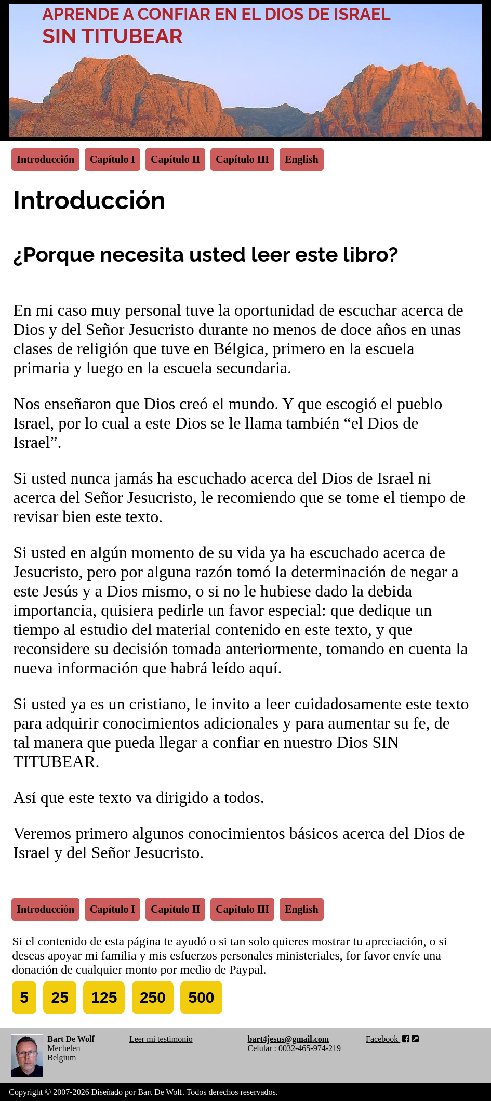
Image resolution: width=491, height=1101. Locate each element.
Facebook (392, 1038)
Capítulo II (175, 159)
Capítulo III (242, 159)
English (301, 159)
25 (59, 997)
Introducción (45, 159)
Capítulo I (112, 159)
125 (104, 997)
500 (201, 997)
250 (153, 997)
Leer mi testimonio (161, 1038)
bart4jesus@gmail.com (288, 1038)
